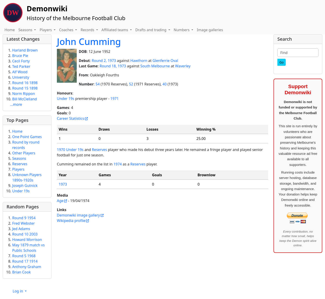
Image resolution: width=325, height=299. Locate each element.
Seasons (19, 158)
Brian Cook (21, 272)
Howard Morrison (27, 239)
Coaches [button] (66, 29)
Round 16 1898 (24, 82)
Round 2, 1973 (104, 60)
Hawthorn (138, 60)
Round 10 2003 (24, 234)
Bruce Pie (20, 55)
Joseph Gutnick (24, 185)
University (20, 77)
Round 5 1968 (23, 255)
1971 (114, 98)
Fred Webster (23, 223)
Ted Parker (21, 66)
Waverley (182, 66)
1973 (63, 184)
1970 (61, 149)
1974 (118, 164)
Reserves (99, 149)
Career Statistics (70, 118)
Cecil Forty (21, 61)
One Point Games (27, 136)
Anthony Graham (26, 266)
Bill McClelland (24, 99)
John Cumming (89, 41)
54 (97, 84)
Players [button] (46, 29)
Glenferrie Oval (165, 60)
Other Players (23, 153)
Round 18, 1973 (113, 66)
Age (60, 200)
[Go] (281, 62)
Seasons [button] (26, 29)
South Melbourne (155, 66)
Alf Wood (20, 71)
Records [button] (88, 29)
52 (131, 84)
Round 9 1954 (23, 217)
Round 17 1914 (24, 261)
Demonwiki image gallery (78, 215)
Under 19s (65, 98)
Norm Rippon (23, 93)
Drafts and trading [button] (151, 29)
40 (164, 84)
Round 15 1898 (24, 88)
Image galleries (210, 29)
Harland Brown (25, 50)
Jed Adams (21, 228)
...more (16, 104)
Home (10, 29)
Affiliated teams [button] (115, 29)
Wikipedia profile (71, 220)
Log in (18, 291)
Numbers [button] (182, 29)
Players (18, 169)
